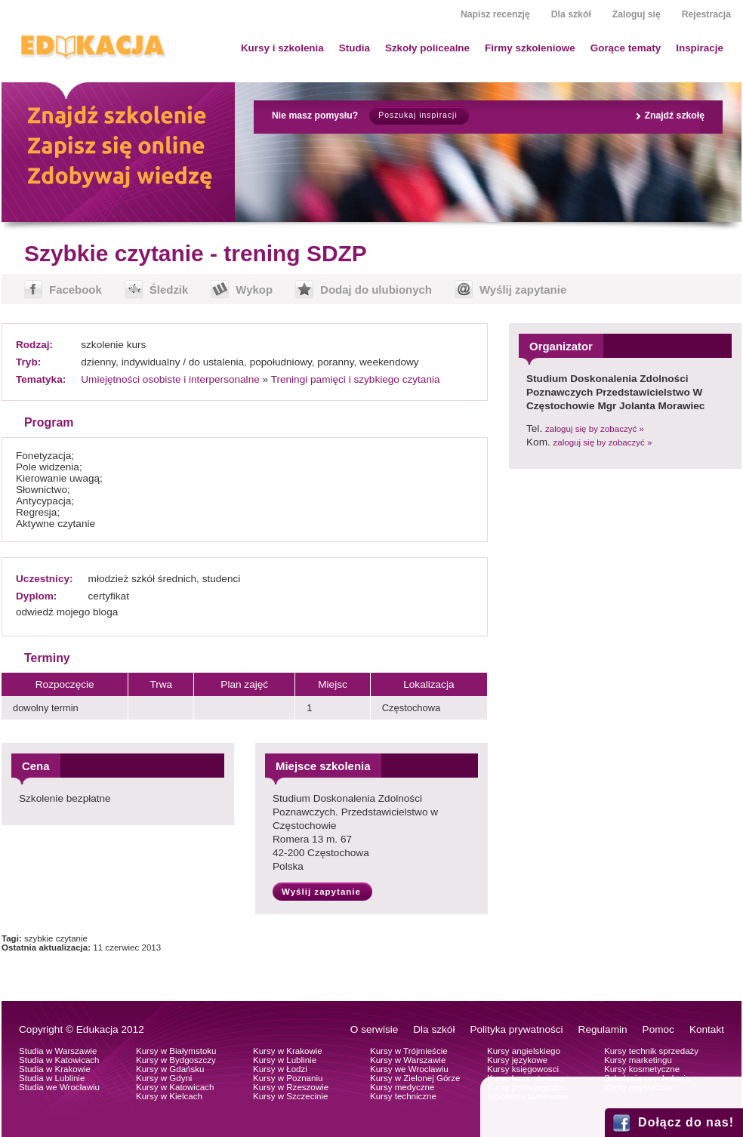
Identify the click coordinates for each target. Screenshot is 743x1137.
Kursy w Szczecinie (290, 1096)
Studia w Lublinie (52, 1078)
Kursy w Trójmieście (409, 1050)
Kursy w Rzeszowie (290, 1087)
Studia (354, 48)
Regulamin (602, 1029)
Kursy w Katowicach (175, 1087)
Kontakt (706, 1029)
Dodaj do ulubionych (376, 289)
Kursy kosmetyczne (642, 1069)
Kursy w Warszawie (407, 1060)
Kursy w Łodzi (280, 1069)
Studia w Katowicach (59, 1060)
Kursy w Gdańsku (170, 1069)
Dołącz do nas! (686, 1122)
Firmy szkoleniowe (530, 48)
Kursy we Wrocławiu (409, 1069)
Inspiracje (699, 48)
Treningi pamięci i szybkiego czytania (355, 379)
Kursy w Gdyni (164, 1078)
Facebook (75, 289)
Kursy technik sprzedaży (651, 1050)
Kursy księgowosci (523, 1069)
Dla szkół (571, 14)
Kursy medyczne (402, 1087)
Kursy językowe (517, 1060)
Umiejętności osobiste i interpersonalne (170, 379)
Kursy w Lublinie (284, 1060)
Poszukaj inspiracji (417, 115)
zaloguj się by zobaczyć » (594, 428)
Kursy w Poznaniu (287, 1078)
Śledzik (169, 289)
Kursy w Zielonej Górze (415, 1078)
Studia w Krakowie (55, 1069)
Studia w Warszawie (58, 1050)
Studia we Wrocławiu (59, 1087)
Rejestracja (706, 14)
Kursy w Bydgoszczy (176, 1060)
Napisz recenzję (495, 14)
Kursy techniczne (403, 1096)
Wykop (254, 289)
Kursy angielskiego (523, 1050)
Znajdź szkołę (674, 115)
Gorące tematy (625, 48)
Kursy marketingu (638, 1060)
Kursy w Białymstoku (176, 1050)
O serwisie (374, 1029)
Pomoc (658, 1029)
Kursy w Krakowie (287, 1050)
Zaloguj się (636, 14)
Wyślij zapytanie (522, 289)
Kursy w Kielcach (169, 1096)
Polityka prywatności (516, 1029)
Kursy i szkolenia (282, 48)
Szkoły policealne (427, 48)
